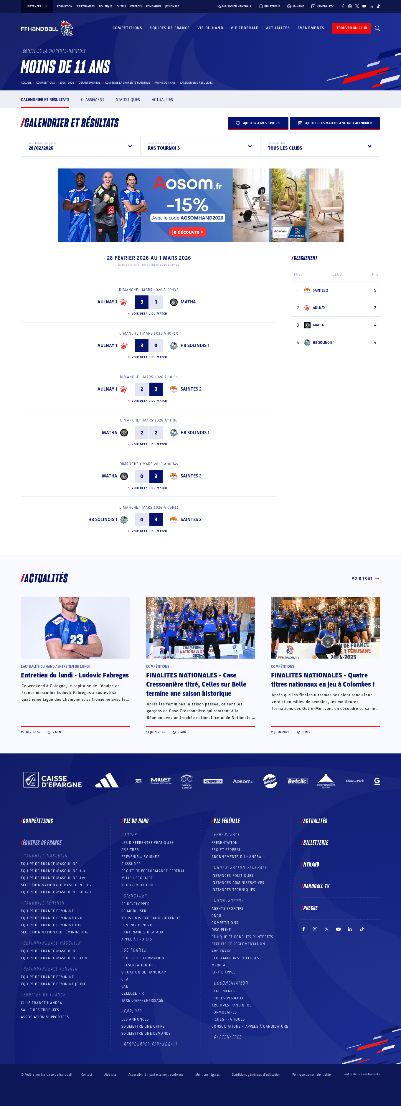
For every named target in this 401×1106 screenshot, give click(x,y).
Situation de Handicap (143, 972)
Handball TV (316, 887)
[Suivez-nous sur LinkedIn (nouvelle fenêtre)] (371, 6)
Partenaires (86, 6)
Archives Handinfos (232, 1005)
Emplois (136, 6)
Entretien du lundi (73, 666)
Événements (311, 28)
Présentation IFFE (138, 965)
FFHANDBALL (227, 834)
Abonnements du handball (239, 857)
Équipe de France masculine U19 (53, 878)
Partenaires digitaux (142, 932)
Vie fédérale (245, 28)
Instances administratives (238, 883)
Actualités (278, 28)
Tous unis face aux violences (151, 918)
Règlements (223, 991)
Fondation (153, 6)
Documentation (231, 983)
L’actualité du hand (38, 666)
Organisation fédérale (241, 867)
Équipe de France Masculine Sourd (56, 892)
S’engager (135, 896)
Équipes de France (170, 28)
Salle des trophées (40, 1010)
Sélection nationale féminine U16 (54, 932)
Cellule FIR (132, 993)
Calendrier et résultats (45, 99)
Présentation (225, 843)
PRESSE (310, 908)
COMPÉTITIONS (225, 923)
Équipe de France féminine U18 (51, 925)
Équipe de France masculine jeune (55, 958)
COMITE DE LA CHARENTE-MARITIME (127, 83)
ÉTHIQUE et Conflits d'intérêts (242, 937)
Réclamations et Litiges (236, 958)
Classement (92, 99)
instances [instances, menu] (37, 6)
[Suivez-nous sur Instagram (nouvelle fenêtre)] (350, 6)
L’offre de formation (142, 958)
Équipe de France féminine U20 (51, 918)
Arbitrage (222, 951)
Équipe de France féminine (47, 911)
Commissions (229, 900)
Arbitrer (130, 850)
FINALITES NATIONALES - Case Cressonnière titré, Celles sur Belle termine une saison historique (196, 684)
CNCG (217, 916)
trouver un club (351, 28)
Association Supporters (45, 1017)
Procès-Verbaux (228, 998)
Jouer (130, 834)
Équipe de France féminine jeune (53, 984)
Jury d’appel (223, 972)
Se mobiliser (133, 911)
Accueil (26, 83)
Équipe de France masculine (49, 864)
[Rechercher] (377, 28)
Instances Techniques (233, 890)
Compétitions (128, 28)
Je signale (172, 6)
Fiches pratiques (228, 1019)
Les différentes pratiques (147, 843)
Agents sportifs (228, 909)
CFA (124, 979)
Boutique (105, 6)
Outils (121, 6)
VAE (124, 986)
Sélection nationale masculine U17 (56, 885)
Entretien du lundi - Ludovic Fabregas (75, 675)
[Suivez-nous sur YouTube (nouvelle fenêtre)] (364, 6)
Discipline (221, 930)
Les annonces (135, 1019)
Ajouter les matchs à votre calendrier (335, 123)
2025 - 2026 (67, 83)
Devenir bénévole (139, 925)
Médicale (221, 965)
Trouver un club (138, 885)
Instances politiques (233, 876)
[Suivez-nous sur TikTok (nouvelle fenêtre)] (378, 6)
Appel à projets (136, 939)
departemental (89, 83)
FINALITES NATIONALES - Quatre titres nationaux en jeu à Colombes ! (323, 680)
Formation (64, 6)
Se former (135, 950)
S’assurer (131, 864)
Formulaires (224, 1012)
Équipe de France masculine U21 (53, 871)
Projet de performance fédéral (153, 871)
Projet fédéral (226, 850)
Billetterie (315, 843)
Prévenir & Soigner (140, 857)
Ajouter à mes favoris (258, 123)
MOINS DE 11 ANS (165, 83)
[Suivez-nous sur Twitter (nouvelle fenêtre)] (357, 6)
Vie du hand (210, 28)
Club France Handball (44, 1003)
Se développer (135, 904)
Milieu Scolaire (137, 878)
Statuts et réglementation (238, 944)
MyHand (311, 865)
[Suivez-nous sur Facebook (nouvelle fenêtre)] (343, 6)
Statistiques (128, 99)
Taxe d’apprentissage (142, 1000)
